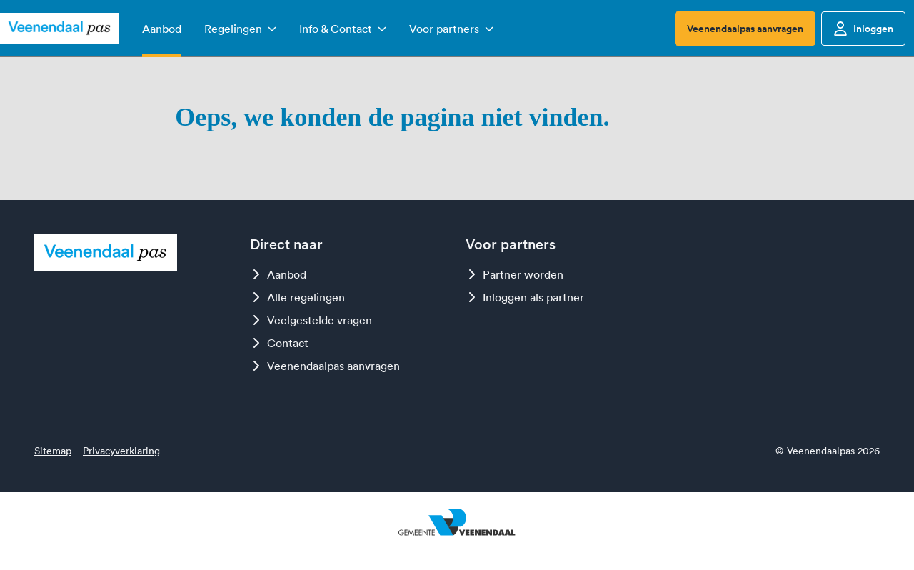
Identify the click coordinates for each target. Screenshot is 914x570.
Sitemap (52, 450)
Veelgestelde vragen (311, 320)
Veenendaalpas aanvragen (745, 28)
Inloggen (863, 28)
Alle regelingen (297, 297)
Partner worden (514, 274)
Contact (279, 343)
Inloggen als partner (525, 297)
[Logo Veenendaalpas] (59, 28)
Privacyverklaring (121, 450)
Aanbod (278, 274)
